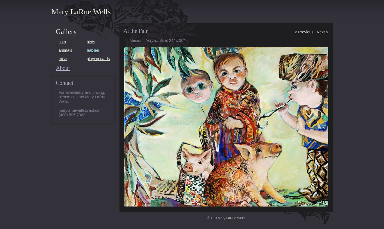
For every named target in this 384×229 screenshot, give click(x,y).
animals (65, 50)
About (63, 68)
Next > (322, 32)
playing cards (98, 58)
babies (93, 50)
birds (91, 42)
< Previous (304, 32)
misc (63, 58)
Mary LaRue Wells (81, 11)
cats (62, 42)
